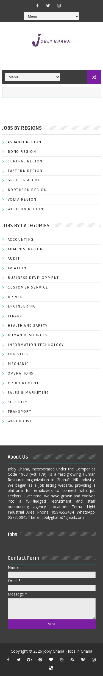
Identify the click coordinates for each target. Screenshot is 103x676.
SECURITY (17, 402)
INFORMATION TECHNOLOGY (36, 344)
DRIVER (15, 297)
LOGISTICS (18, 354)
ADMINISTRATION (25, 249)
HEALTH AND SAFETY (28, 325)
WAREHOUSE (20, 421)
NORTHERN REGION (27, 189)
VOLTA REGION (22, 199)
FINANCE (16, 316)
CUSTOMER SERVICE (28, 287)
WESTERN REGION (25, 209)
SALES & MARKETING (28, 392)
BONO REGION (22, 151)
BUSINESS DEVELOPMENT (33, 277)
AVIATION (17, 268)
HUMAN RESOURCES (28, 335)
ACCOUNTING (21, 239)
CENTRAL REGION (25, 161)
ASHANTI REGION (24, 142)
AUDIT (14, 258)
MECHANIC (18, 363)
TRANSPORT (20, 411)
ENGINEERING (22, 306)
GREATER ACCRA (24, 180)
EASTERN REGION (25, 170)
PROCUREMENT (23, 383)
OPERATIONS (21, 373)
